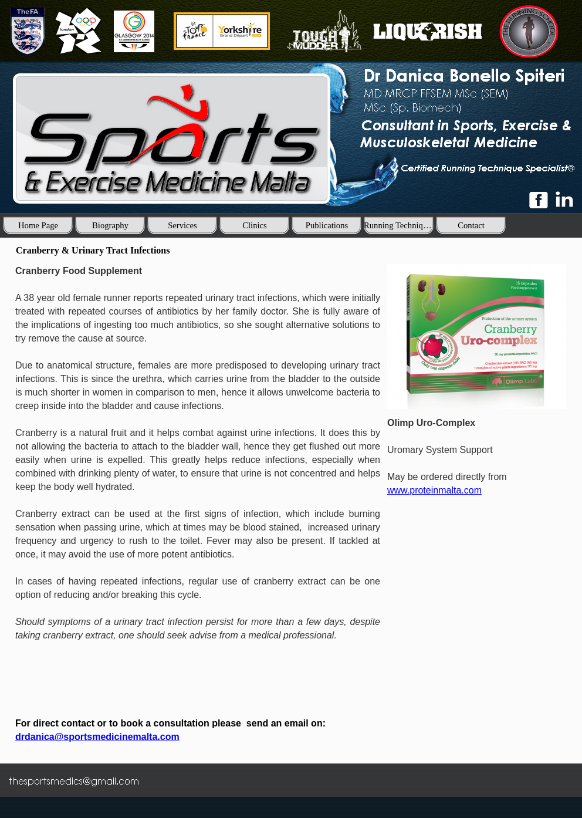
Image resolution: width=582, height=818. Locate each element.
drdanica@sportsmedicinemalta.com (97, 737)
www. (434, 490)
